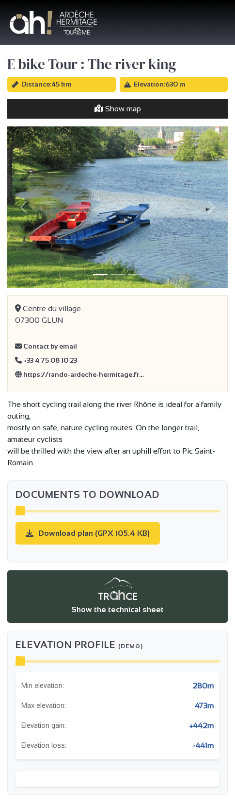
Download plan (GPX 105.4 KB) (88, 533)
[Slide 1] (100, 274)
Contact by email (46, 346)
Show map (117, 109)
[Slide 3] (135, 274)
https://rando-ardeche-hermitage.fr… (79, 374)
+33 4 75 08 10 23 (46, 360)
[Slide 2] (117, 274)
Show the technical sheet (117, 596)
